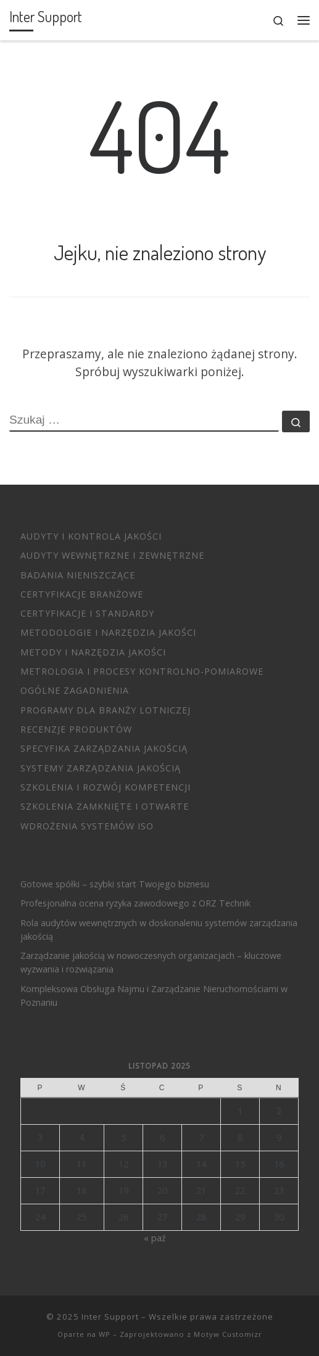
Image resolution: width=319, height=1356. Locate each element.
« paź (155, 1238)
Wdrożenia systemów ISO (87, 826)
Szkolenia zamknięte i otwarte (104, 806)
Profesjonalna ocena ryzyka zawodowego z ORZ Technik (135, 903)
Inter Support (110, 1316)
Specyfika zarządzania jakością (104, 748)
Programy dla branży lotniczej (105, 710)
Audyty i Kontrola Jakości (91, 536)
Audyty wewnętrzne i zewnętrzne (112, 555)
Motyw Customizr (228, 1334)
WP (104, 1334)
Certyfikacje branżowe (81, 594)
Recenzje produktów (76, 729)
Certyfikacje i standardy (87, 613)
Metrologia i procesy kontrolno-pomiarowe (141, 671)
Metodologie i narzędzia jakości (108, 632)
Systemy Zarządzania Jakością (100, 768)
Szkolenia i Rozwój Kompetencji (105, 787)
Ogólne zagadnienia (74, 690)
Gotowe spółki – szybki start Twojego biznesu (114, 884)
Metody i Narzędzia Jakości (93, 652)
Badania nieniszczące (77, 575)
